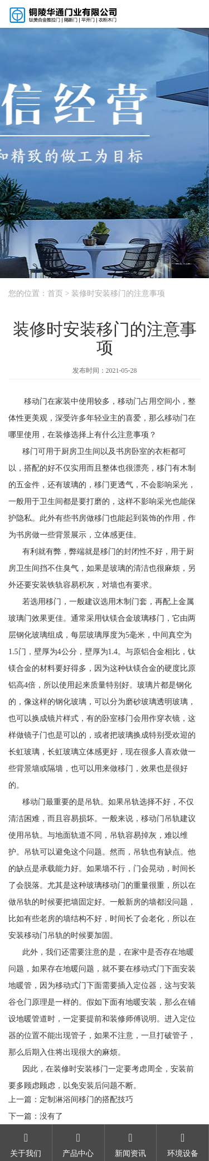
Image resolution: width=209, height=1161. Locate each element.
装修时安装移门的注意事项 (118, 293)
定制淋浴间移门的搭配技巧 (86, 1099)
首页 (55, 293)
